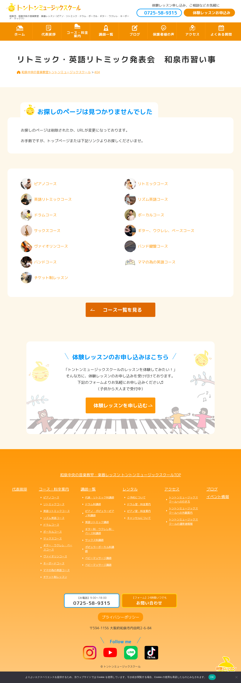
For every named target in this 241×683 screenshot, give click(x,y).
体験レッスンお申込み (211, 12)
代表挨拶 (48, 34)
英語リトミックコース (56, 511)
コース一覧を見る (122, 309)
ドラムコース (51, 525)
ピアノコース (51, 497)
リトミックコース (53, 504)
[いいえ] (236, 677)
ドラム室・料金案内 (139, 504)
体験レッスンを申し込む (120, 405)
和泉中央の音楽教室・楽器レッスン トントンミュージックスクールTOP (120, 474)
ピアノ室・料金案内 (139, 511)
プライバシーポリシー (120, 617)
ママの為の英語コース (56, 570)
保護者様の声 (163, 34)
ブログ (135, 34)
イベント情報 (217, 496)
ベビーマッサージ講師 (98, 558)
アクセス (192, 34)
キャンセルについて (139, 518)
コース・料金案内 (77, 34)
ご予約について (136, 497)
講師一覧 (106, 34)
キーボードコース (53, 563)
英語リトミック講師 (97, 522)
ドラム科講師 (93, 504)
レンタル (130, 489)
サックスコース (52, 538)
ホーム (19, 34)
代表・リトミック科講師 (99, 497)
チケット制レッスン (55, 577)
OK (212, 677)
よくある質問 (221, 34)
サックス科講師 (94, 540)
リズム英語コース (53, 518)
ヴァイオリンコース (55, 556)
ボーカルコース (52, 531)
